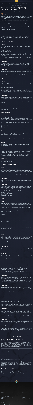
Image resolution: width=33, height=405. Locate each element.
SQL (12, 397)
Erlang (13, 277)
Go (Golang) (13, 393)
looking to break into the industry (13, 20)
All (2, 3)
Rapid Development (4, 130)
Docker (23, 396)
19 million (5, 17)
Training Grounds (3, 393)
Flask (7, 175)
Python (18, 3)
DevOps (15, 3)
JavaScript (11, 3)
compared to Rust (8, 92)
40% (8, 134)
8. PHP (2, 294)
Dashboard (2, 398)
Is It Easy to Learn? (4, 61)
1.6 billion (7, 74)
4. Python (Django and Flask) (8, 164)
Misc (5, 11)
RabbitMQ (23, 397)
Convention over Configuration (5, 136)
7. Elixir (2, 261)
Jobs (24, 3)
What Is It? (3, 44)
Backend (21, 3)
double (2, 18)
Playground (3, 402)
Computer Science (28, 3)
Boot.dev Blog (2, 11)
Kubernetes (24, 393)
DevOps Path (3, 397)
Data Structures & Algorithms (26, 398)
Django (21, 174)
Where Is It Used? (4, 69)
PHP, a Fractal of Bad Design (8, 316)
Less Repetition (3, 142)
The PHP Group (16, 301)
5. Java (2, 198)
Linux (23, 392)
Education (8, 3)
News (4, 3)
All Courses (2, 392)
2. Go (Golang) (4, 79)
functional (5, 265)
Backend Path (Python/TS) (5, 396)
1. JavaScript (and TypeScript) (8, 41)
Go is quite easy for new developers (22, 97)
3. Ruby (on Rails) (5, 112)
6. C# (2, 231)
